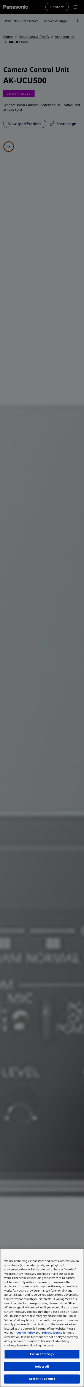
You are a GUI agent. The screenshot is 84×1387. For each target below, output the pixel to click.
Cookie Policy (25, 1333)
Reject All (42, 1366)
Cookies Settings (42, 1354)
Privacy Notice (52, 1333)
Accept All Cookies (42, 1379)
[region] (42, 1318)
